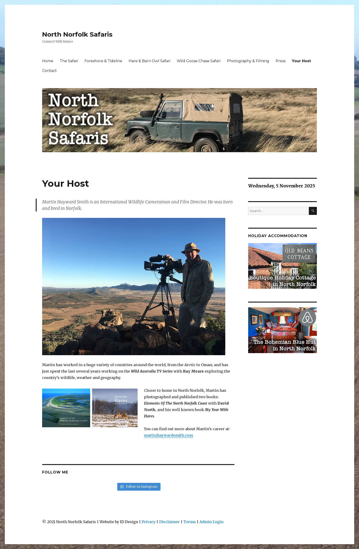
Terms (189, 521)
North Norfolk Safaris (77, 34)
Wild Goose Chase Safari (198, 61)
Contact (49, 70)
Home (47, 61)
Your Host (301, 61)
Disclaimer (169, 521)
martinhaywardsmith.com (168, 435)
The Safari (69, 61)
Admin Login (211, 521)
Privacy (148, 521)
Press (281, 61)
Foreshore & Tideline (103, 61)
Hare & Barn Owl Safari (149, 61)
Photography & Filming (248, 61)
